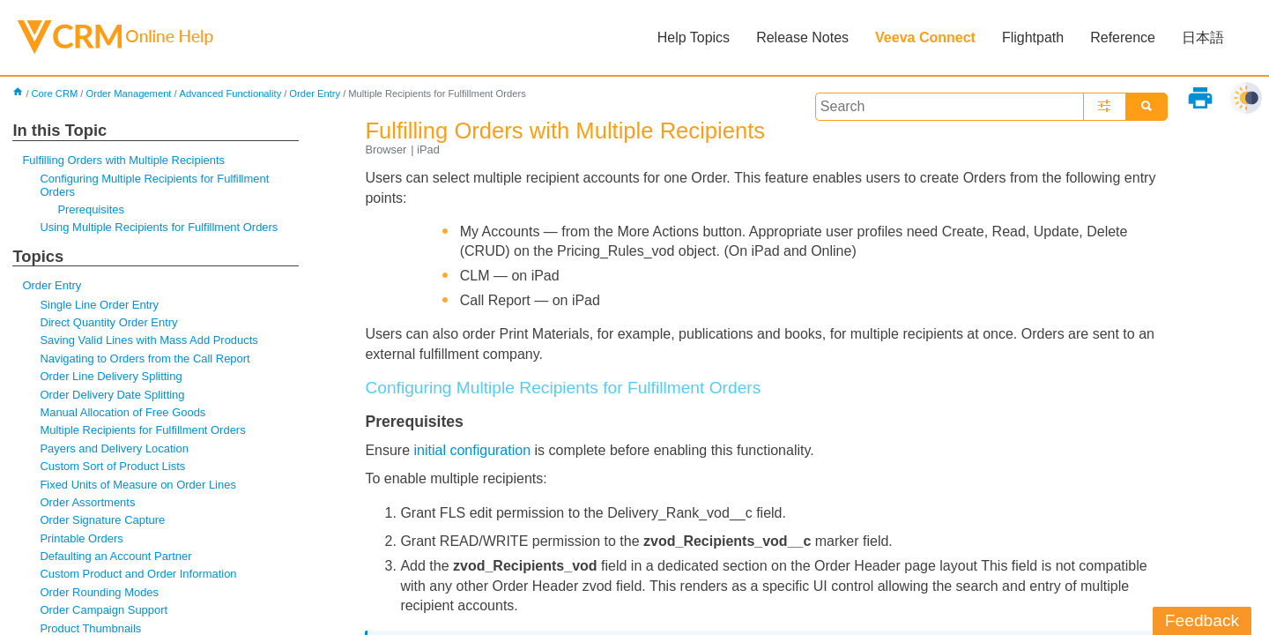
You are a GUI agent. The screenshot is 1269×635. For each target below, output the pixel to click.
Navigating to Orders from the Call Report (144, 358)
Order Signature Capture (102, 520)
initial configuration (472, 450)
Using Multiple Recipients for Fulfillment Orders (159, 227)
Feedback (1202, 620)
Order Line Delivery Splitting (111, 376)
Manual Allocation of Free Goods (122, 412)
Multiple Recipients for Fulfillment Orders (142, 430)
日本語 (1203, 37)
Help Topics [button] (693, 37)
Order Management (128, 93)
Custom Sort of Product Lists (112, 466)
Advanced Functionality (231, 93)
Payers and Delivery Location (114, 448)
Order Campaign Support (103, 609)
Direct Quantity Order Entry (108, 322)
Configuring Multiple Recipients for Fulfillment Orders (154, 185)
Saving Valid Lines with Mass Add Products (148, 340)
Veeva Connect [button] (925, 37)
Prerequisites (90, 209)
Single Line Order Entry (99, 304)
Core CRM (55, 93)
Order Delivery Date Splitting (112, 394)
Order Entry (314, 93)
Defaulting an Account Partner (115, 556)
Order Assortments (87, 502)
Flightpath (1033, 37)
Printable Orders (81, 538)
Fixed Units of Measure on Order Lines (137, 484)
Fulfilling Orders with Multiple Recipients (123, 160)
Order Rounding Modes (99, 592)
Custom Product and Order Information (138, 573)
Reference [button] (1122, 37)
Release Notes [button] (802, 37)
